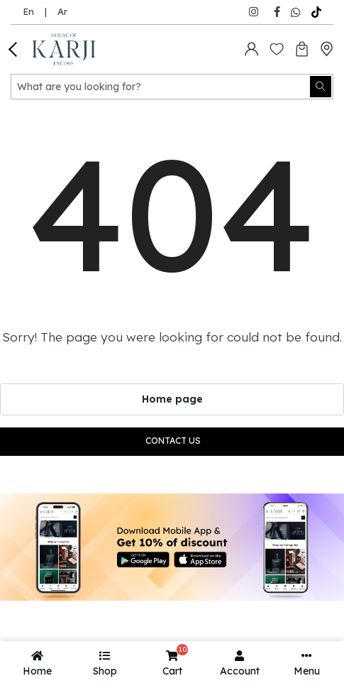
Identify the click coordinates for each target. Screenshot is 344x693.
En (28, 11)
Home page (172, 399)
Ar (62, 11)
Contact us (173, 440)
